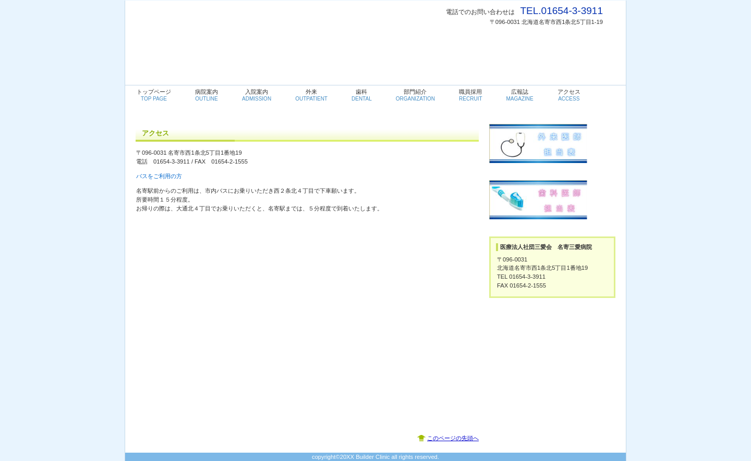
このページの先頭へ (453, 438)
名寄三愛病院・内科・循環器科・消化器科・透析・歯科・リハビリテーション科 (248, 26)
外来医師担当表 (552, 151)
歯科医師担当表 (552, 207)
